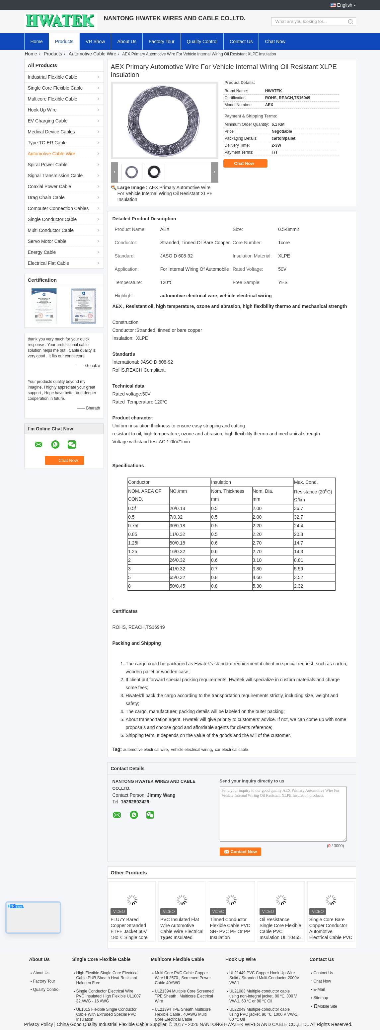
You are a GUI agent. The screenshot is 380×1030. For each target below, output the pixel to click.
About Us (126, 41)
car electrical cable (231, 749)
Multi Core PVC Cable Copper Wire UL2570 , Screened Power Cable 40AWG (183, 978)
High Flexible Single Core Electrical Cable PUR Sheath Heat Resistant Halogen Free (107, 978)
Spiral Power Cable (48, 164)
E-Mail (319, 989)
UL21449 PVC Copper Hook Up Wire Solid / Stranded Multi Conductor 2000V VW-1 (264, 978)
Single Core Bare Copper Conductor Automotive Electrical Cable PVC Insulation (330, 931)
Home (37, 41)
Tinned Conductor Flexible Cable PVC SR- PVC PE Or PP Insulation (230, 928)
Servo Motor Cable (47, 241)
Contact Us (241, 41)
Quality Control (202, 41)
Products (64, 41)
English (344, 5)
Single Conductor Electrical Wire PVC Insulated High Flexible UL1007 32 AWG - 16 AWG (108, 996)
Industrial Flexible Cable (52, 77)
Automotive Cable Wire (92, 53)
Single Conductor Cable (52, 219)
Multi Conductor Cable (51, 230)
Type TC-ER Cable (47, 142)
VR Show (95, 41)
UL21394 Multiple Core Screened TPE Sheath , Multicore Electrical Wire (184, 996)
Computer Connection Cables (58, 208)
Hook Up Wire (42, 109)
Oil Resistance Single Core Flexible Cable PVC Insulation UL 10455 (280, 928)
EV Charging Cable (48, 120)
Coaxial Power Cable (49, 186)
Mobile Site (325, 1006)
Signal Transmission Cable (55, 175)
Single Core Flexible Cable (55, 88)
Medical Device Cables (51, 131)
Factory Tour (162, 41)
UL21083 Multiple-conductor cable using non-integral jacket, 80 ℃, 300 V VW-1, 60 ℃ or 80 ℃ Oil (263, 996)
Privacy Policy (38, 1024)
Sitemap (321, 997)
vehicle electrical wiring (191, 749)
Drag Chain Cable (46, 197)
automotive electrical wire (145, 749)
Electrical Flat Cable (48, 263)
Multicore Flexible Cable (52, 99)
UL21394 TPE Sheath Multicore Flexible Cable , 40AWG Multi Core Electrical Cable (183, 1014)
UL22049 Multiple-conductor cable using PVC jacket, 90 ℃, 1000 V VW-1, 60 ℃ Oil (263, 1014)
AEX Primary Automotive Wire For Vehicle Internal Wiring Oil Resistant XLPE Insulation (165, 193)
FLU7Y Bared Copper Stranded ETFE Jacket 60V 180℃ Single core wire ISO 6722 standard (129, 934)
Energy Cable (42, 252)
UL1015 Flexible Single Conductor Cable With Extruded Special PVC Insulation (106, 1014)
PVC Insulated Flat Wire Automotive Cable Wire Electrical (181, 925)
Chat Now (275, 41)
